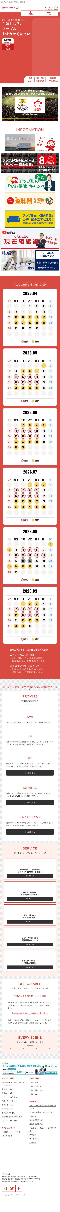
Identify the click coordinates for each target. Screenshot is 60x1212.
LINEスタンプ (7, 1136)
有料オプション (8, 1109)
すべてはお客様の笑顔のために (41, 1112)
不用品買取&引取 (8, 1113)
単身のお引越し (8, 1089)
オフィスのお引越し (9, 1097)
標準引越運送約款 (36, 1124)
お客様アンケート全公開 (11, 1132)
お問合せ (32, 1143)
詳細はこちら (30, 773)
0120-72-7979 (51, 7)
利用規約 (32, 1135)
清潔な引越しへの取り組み (12, 1117)
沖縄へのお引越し (8, 1101)
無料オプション (8, 1105)
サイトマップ (34, 1139)
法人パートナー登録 (9, 1121)
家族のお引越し (8, 1093)
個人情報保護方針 (36, 1120)
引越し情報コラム (36, 1090)
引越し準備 (33, 1082)
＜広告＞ (30, 1068)
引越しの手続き (35, 1086)
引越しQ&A (33, 1094)
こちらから (38, 672)
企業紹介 (32, 1116)
